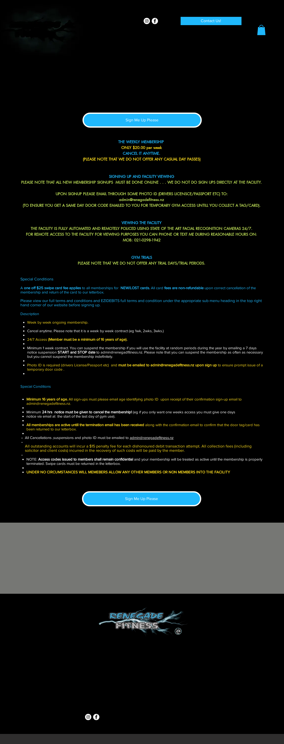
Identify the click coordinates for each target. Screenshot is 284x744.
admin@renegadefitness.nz (141, 199)
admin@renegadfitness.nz (121, 352)
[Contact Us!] (211, 21)
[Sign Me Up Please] (142, 120)
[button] (261, 30)
